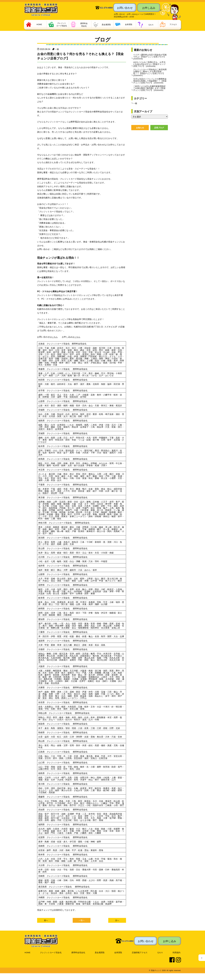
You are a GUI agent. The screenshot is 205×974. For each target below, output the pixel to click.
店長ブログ (159, 136)
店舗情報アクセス (140, 953)
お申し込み (148, 7)
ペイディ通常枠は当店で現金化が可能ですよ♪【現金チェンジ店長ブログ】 (150, 57)
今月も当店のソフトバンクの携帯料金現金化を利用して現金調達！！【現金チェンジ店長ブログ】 (150, 84)
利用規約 (177, 953)
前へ (46, 921)
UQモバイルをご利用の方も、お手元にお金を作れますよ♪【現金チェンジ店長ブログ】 (149, 65)
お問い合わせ (125, 7)
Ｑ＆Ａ (160, 953)
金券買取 (118, 953)
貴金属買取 (100, 953)
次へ (117, 921)
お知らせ (140, 136)
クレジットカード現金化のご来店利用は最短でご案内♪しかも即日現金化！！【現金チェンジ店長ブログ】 (150, 74)
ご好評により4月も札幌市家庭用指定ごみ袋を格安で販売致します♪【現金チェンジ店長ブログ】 (149, 94)
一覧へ (81, 921)
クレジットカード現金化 (50, 953)
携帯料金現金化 (78, 953)
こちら (55, 337)
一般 (57, 49)
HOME (27, 953)
